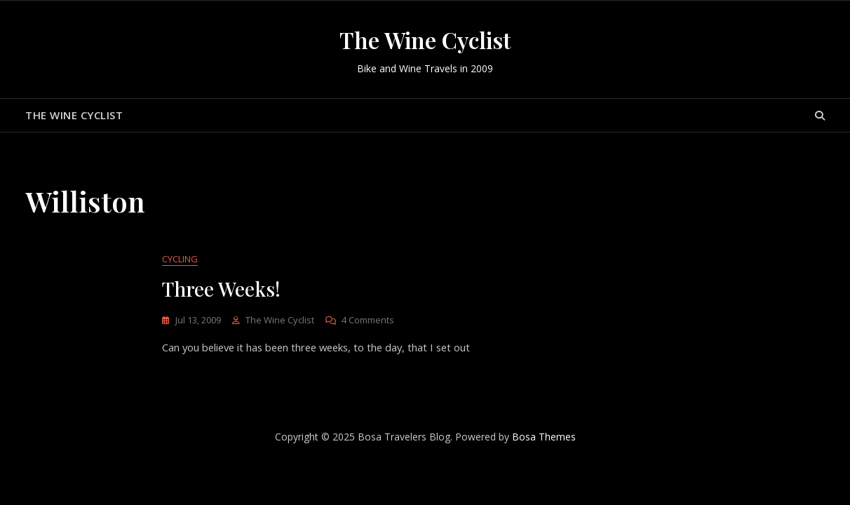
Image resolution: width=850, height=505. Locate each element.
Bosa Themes (544, 437)
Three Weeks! (221, 289)
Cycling (180, 259)
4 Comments (368, 321)
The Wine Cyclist (425, 40)
